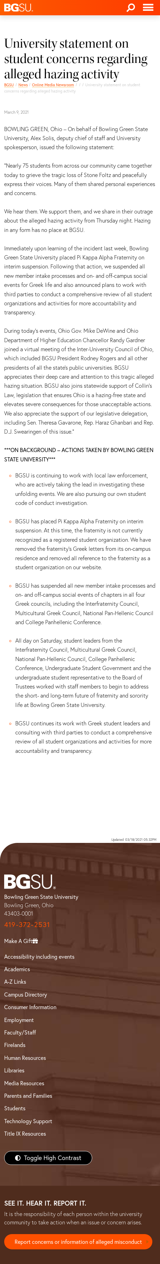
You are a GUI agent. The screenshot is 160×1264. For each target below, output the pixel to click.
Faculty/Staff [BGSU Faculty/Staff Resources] (20, 1032)
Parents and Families (28, 1095)
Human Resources (25, 1057)
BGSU (9, 84)
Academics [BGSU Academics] (17, 969)
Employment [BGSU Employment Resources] (19, 1019)
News (23, 84)
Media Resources (24, 1083)
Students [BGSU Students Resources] (14, 1108)
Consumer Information (30, 1007)
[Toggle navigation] (148, 7)
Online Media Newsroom (53, 84)
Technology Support (28, 1121)
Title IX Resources (25, 1133)
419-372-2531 (27, 924)
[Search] (130, 7)
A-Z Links (15, 981)
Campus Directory (25, 994)
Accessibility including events (39, 956)
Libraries (14, 1070)
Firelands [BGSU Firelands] (14, 1044)
